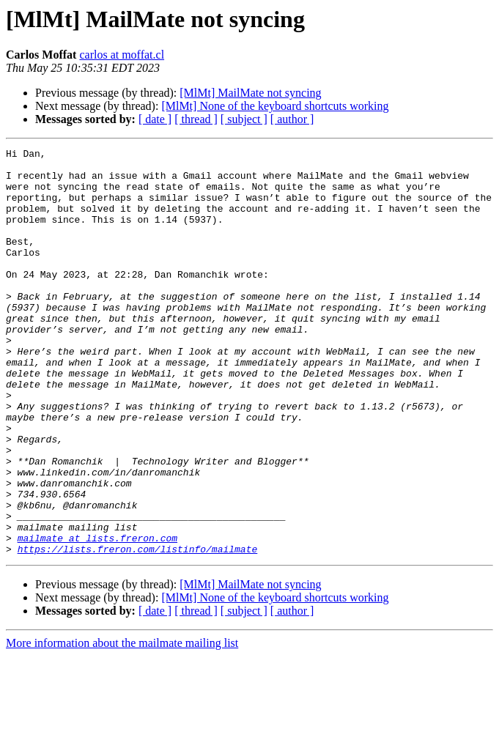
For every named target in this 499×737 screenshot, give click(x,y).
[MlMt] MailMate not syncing (250, 92)
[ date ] (154, 119)
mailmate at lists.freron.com (97, 616)
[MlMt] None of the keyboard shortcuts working (274, 106)
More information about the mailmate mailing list (122, 724)
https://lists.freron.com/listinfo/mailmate (138, 630)
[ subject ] (244, 119)
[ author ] (292, 119)
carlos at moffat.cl (121, 54)
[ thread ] (196, 119)
